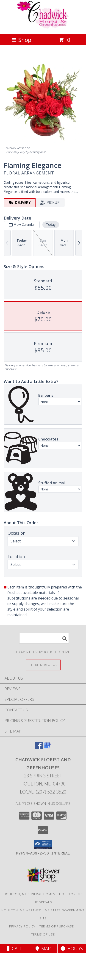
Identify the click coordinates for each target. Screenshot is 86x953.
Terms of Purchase (56, 926)
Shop (21, 39)
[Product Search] (44, 638)
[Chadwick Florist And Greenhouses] (43, 27)
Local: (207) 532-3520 (43, 792)
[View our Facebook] (39, 747)
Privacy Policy (22, 926)
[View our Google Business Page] (47, 747)
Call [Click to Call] (14, 948)
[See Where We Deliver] (43, 665)
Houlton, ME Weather (21, 910)
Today (50, 224)
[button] (43, 844)
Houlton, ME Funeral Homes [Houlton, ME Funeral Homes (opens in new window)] (29, 894)
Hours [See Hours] (72, 948)
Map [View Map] (43, 948)
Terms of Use (43, 934)
